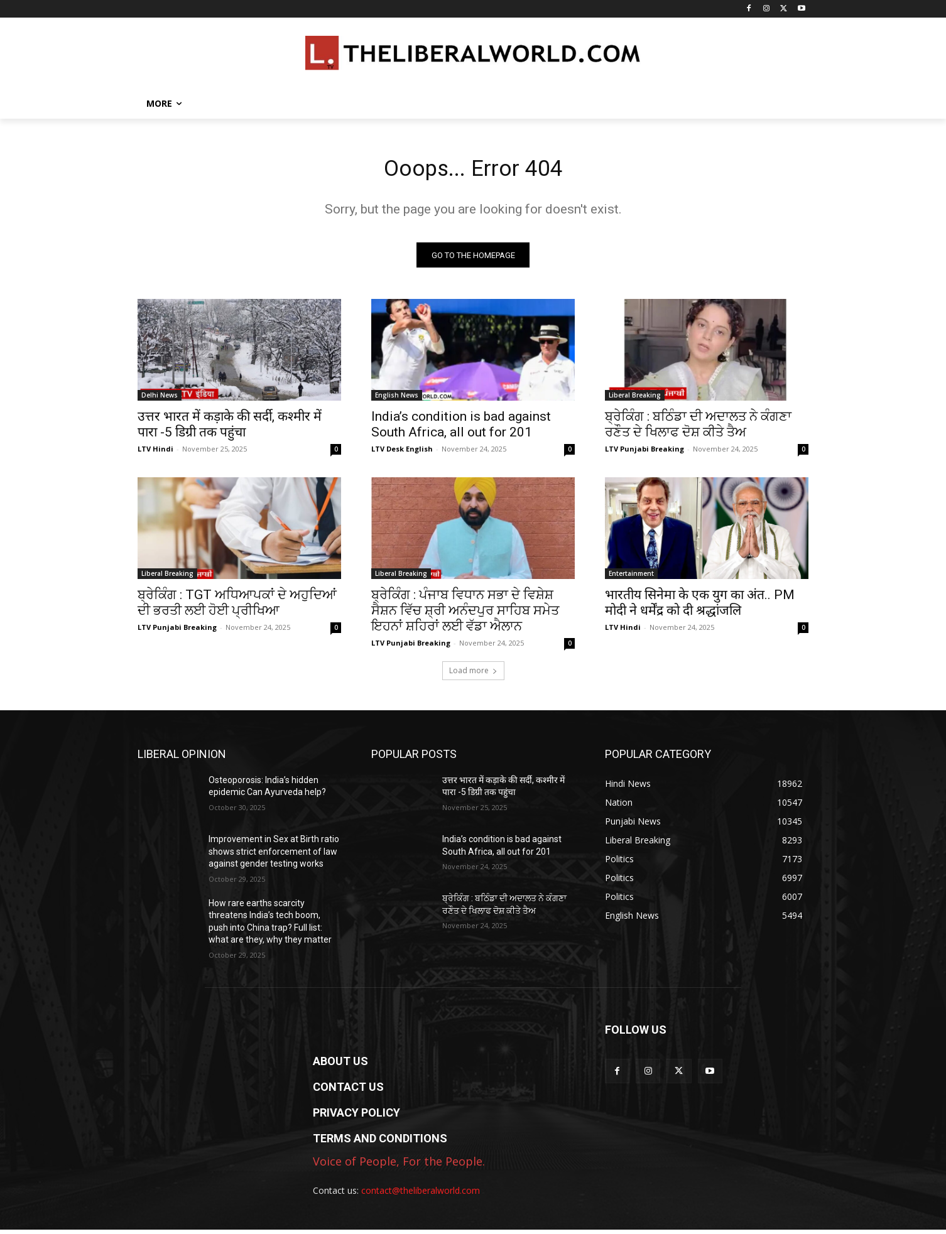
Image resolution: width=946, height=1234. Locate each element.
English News (396, 399)
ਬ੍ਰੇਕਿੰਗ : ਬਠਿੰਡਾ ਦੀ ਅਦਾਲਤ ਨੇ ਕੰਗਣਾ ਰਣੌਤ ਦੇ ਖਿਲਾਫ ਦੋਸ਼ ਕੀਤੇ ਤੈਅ (698, 428)
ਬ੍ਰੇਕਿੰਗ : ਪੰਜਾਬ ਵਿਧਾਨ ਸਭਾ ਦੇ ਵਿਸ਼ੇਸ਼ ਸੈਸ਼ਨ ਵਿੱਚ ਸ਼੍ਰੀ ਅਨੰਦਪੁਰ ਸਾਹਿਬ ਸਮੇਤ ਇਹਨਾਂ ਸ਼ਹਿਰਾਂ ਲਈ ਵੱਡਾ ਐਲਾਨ (465, 615)
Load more (473, 674)
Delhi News (159, 399)
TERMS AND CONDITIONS (380, 1142)
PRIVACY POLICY (356, 1116)
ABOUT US (340, 1065)
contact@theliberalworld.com (420, 1195)
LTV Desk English (402, 453)
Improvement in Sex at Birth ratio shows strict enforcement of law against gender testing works (274, 855)
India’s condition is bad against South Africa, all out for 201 (461, 428)
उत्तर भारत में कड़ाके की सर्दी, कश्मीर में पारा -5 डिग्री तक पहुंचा (230, 428)
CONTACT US (348, 1091)
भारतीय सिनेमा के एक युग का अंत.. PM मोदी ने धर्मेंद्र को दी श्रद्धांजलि (700, 607)
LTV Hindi (155, 453)
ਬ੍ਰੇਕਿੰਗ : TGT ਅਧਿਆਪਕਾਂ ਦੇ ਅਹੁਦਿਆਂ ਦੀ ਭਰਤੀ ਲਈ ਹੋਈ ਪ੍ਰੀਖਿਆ (237, 607)
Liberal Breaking (635, 399)
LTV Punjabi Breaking (644, 453)
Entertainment (631, 577)
